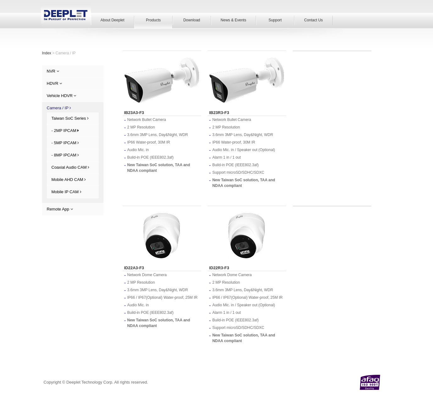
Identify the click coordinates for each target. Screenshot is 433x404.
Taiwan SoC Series (70, 118)
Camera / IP (59, 108)
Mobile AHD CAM (69, 179)
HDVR (54, 83)
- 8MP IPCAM (65, 155)
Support (275, 20)
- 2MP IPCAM (65, 130)
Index (46, 53)
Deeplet (66, 15)
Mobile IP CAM (66, 191)
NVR (53, 71)
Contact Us (313, 20)
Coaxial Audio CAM (71, 167)
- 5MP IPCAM (65, 142)
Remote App (60, 209)
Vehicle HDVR (61, 95)
